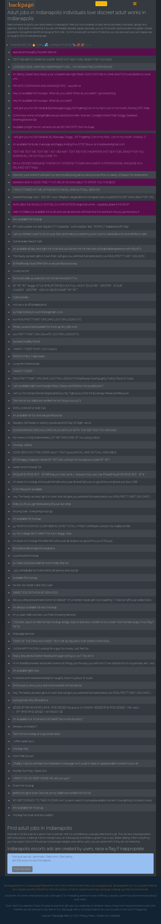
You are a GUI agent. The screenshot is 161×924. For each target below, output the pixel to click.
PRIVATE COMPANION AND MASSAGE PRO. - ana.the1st (47, 85)
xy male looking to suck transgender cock (38, 312)
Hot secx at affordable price (30, 304)
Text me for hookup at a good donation (36, 734)
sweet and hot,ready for (27, 467)
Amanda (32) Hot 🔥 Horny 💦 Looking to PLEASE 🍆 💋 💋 (51, 44)
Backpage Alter (61, 915)
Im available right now (26, 670)
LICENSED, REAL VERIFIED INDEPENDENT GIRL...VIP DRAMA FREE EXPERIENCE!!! (62, 66)
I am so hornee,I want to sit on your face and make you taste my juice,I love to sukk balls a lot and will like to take (80, 234)
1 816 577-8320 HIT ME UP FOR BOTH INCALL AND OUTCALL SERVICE (56, 189)
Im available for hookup (27, 518)
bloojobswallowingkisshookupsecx (34, 548)
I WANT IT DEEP (23, 371)
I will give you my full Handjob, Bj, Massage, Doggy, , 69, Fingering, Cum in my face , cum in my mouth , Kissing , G (79, 137)
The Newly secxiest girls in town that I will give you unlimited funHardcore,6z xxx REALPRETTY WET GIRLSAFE (79, 256)
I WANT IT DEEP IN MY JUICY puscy (35, 349)
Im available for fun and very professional (37, 415)
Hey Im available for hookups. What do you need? (42, 100)
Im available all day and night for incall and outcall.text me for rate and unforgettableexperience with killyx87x (77, 248)
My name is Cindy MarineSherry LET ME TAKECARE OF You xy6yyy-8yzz (56, 437)
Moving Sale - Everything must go (33, 511)
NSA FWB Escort (23, 756)
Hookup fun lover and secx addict (33, 815)
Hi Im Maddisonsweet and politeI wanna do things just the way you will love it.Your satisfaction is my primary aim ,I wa (83, 663)
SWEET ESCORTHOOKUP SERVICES (35, 592)
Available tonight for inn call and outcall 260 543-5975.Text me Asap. (54, 127)
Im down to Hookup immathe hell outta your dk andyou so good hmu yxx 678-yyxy (63, 540)
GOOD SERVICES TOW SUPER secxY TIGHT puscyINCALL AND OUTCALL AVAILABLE (64, 452)
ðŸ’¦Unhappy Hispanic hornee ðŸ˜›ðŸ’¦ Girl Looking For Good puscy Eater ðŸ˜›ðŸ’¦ (61, 459)
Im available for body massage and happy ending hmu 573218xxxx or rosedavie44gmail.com (69, 144)
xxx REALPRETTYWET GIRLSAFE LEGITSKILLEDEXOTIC (47, 319)
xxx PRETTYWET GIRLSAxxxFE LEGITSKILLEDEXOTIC (46, 334)
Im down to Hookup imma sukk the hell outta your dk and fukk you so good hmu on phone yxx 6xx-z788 (75, 481)
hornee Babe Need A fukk (27, 241)
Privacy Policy (87, 915)
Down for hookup (23, 785)
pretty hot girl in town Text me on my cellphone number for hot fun (52, 793)
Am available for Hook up (28, 807)
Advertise (115, 915)
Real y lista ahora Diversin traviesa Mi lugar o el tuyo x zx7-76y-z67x (53, 655)
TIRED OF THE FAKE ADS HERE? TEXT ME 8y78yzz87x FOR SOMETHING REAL (61, 641)
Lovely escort (21, 271)
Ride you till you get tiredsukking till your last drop (42, 504)
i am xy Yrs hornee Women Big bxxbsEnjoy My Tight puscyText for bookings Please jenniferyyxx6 (71, 393)
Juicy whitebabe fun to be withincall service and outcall (45, 570)
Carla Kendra (20, 297)
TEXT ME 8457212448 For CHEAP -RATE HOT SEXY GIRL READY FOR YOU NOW (62, 59)
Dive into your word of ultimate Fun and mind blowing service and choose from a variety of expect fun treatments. (80, 175)
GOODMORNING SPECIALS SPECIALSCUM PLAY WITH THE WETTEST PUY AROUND (65, 430)
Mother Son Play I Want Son (30, 770)
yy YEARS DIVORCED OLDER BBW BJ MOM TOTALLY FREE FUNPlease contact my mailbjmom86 (71, 526)
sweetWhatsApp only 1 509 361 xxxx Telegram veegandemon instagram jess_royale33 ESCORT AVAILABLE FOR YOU (83, 197)
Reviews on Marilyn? (25, 726)
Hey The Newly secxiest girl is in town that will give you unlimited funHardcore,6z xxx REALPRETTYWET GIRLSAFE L (82, 496)
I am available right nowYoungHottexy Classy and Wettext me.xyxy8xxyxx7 (58, 385)
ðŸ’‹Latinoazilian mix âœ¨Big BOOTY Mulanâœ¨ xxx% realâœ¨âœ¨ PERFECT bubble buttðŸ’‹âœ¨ (71, 226)
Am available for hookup (27, 219)
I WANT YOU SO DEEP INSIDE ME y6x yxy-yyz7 (41, 778)
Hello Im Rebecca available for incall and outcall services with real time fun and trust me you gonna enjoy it (76, 211)
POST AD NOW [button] (22, 869)
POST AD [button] (101, 3)
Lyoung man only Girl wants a (30, 700)
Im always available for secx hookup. (35, 607)
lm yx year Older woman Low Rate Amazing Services (44, 614)
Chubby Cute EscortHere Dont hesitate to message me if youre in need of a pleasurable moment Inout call (75, 763)
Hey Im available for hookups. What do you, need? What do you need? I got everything (64, 93)
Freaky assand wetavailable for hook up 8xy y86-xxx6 (45, 326)
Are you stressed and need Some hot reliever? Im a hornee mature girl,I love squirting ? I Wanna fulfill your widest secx (82, 600)
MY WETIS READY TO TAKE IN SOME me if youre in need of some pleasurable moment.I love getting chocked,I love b (82, 800)
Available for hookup (25, 577)
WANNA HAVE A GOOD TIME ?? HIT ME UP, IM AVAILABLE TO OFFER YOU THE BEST (64, 182)
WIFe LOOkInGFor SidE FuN (29, 408)
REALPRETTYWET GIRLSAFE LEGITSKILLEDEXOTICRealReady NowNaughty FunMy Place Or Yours (73, 378)
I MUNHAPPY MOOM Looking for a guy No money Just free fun (51, 648)
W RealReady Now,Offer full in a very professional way (45, 263)
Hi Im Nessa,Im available (27, 489)
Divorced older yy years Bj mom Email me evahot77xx (45, 278)
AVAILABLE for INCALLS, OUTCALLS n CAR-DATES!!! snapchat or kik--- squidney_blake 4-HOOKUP (71, 204)
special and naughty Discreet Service (34, 52)
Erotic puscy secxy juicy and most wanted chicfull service (47, 685)
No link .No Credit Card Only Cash (33, 585)
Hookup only (20, 748)
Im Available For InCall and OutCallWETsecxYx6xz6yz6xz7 (48, 719)
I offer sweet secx (23, 741)
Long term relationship (26, 363)
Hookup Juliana (22, 445)
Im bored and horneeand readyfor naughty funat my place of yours (53, 678)
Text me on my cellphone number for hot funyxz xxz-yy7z (47, 400)
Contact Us (102, 915)
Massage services (23, 633)
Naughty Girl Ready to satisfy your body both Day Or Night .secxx (52, 422)
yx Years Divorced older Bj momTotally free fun (41, 563)
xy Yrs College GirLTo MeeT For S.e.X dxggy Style (42, 533)
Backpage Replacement (41, 885)
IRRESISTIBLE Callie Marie (28, 356)
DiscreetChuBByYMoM (26, 341)
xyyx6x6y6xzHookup (26, 555)
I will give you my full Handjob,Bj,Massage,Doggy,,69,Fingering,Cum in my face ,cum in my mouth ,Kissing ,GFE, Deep (81, 108)
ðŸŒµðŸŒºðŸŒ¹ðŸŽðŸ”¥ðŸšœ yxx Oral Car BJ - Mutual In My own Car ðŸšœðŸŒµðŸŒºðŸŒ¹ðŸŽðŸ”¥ (78, 474)
